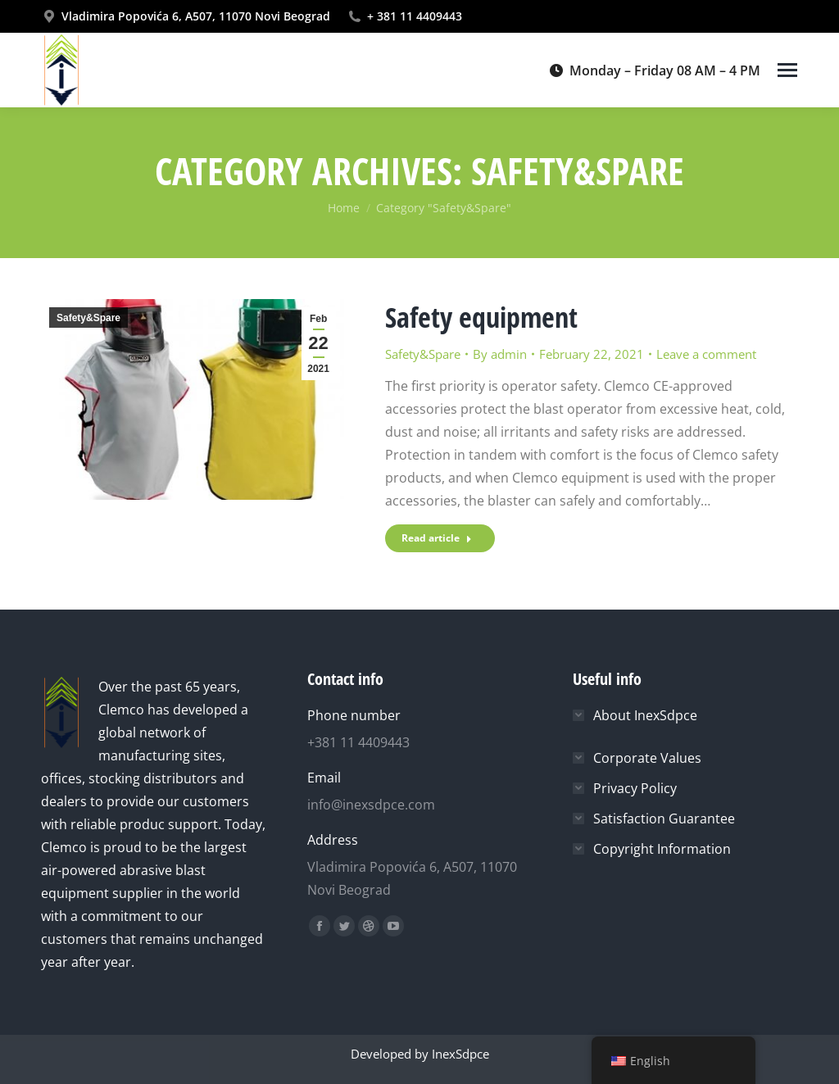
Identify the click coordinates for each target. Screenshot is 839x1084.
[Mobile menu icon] (787, 70)
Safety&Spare (88, 318)
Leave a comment (706, 354)
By (500, 354)
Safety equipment (481, 317)
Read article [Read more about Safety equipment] (436, 538)
